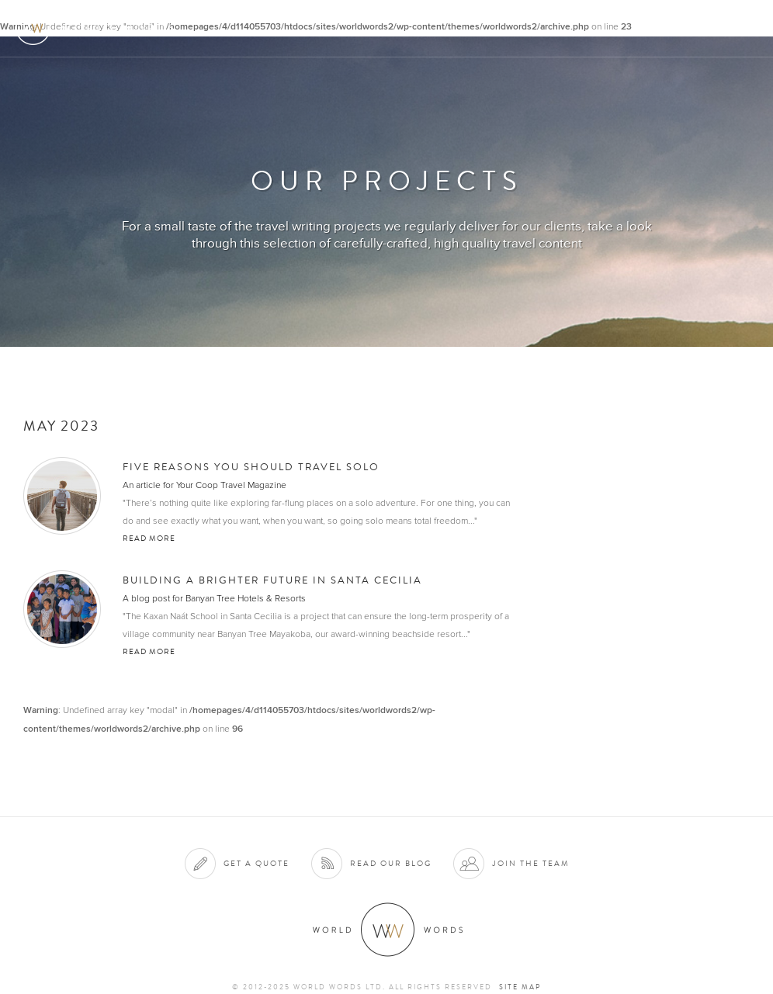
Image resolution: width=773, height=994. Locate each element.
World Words (99, 27)
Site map (520, 987)
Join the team (531, 863)
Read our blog (391, 863)
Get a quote (256, 863)
